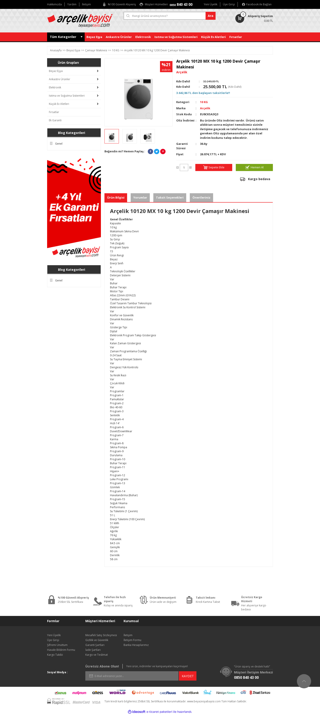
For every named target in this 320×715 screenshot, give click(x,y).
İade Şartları (93, 650)
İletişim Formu (132, 640)
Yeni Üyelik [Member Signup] (210, 4)
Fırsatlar (54, 112)
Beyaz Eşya (56, 71)
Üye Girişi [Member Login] (229, 4)
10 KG (204, 102)
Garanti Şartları (94, 645)
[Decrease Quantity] (177, 167)
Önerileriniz (201, 197)
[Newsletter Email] (131, 676)
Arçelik (205, 108)
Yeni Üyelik (54, 635)
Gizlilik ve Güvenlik (96, 640)
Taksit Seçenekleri (170, 197)
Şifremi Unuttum (57, 645)
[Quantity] (184, 167)
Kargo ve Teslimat (96, 655)
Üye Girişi (53, 640)
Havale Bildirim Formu (61, 650)
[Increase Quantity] (190, 167)
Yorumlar (140, 197)
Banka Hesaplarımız (136, 645)
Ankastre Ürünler (59, 79)
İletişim (128, 635)
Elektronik (55, 87)
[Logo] (83, 20)
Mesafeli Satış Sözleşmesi (101, 635)
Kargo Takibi (55, 655)
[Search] (170, 16)
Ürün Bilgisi (115, 197)
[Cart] (246, 18)
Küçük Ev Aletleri (59, 104)
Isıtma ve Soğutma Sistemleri (67, 96)
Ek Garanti (55, 120)
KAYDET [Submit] (188, 676)
